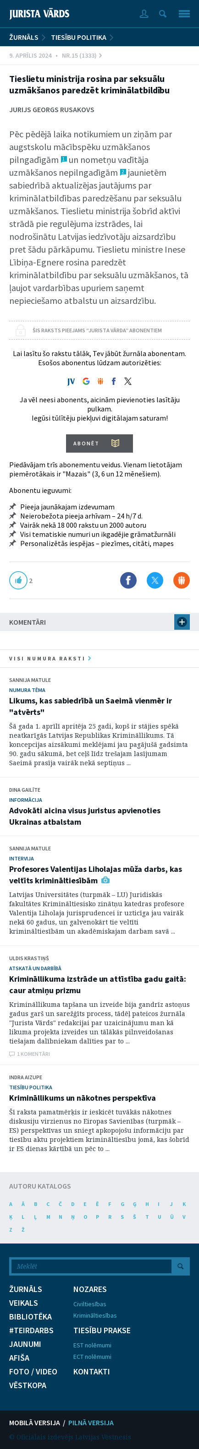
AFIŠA (19, 1357)
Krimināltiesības (95, 1315)
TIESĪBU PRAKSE (102, 1330)
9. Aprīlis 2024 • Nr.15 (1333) (55, 55)
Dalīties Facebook (128, 580)
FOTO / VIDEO (33, 1371)
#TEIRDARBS (31, 1330)
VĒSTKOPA (27, 1385)
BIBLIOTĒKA (30, 1316)
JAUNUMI (25, 1344)
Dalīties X (155, 580)
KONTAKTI (91, 1371)
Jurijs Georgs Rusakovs (51, 109)
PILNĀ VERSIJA (91, 1422)
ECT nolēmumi (92, 1356)
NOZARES (90, 1289)
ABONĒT (86, 443)
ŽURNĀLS (24, 37)
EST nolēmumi (92, 1345)
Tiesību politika (78, 37)
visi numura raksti (50, 658)
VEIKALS (23, 1303)
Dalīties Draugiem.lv (181, 580)
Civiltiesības (89, 1304)
